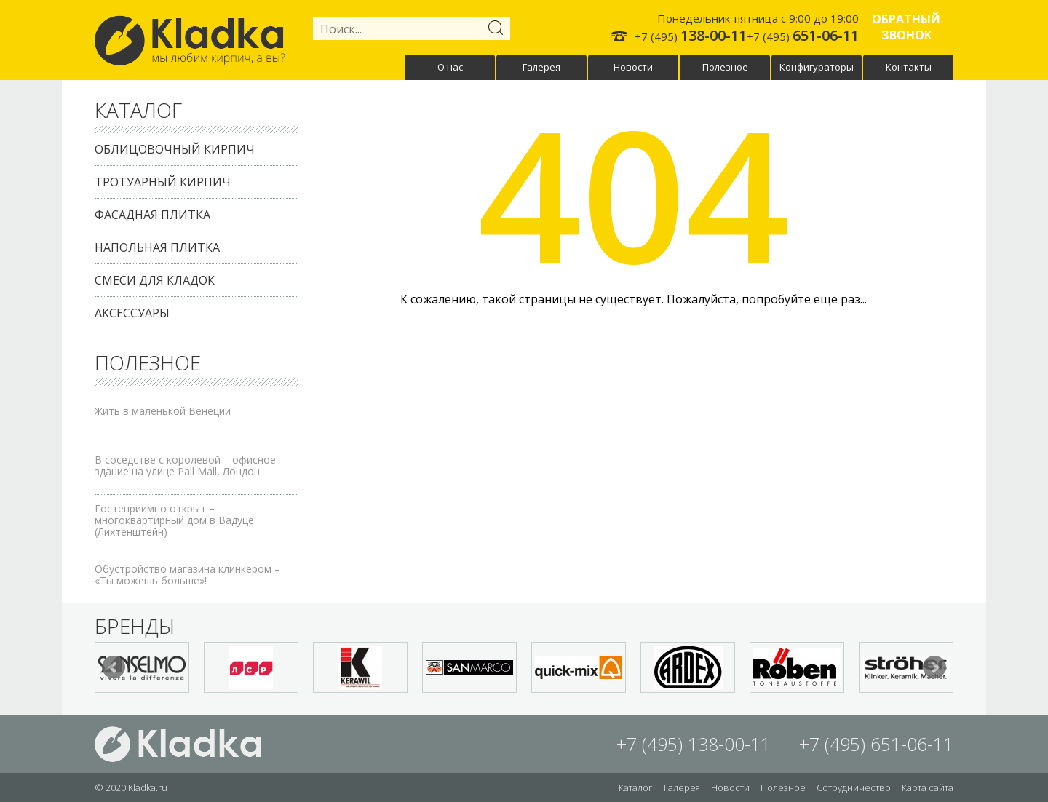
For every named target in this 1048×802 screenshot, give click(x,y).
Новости (633, 67)
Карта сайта (927, 787)
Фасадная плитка (152, 215)
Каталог (636, 787)
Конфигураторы (816, 67)
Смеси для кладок (155, 280)
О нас (450, 67)
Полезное (725, 67)
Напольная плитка (157, 247)
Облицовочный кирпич (175, 149)
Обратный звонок (906, 27)
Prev (113, 667)
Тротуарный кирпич (163, 182)
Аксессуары (132, 313)
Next (934, 667)
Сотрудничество (854, 787)
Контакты (909, 67)
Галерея (541, 67)
